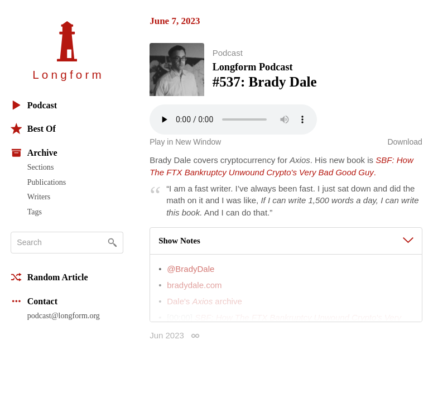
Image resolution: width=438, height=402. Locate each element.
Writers (39, 196)
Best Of (33, 129)
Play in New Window (185, 143)
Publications (46, 182)
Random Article (49, 277)
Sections (40, 166)
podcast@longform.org (63, 315)
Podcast (34, 105)
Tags (34, 211)
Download (404, 143)
